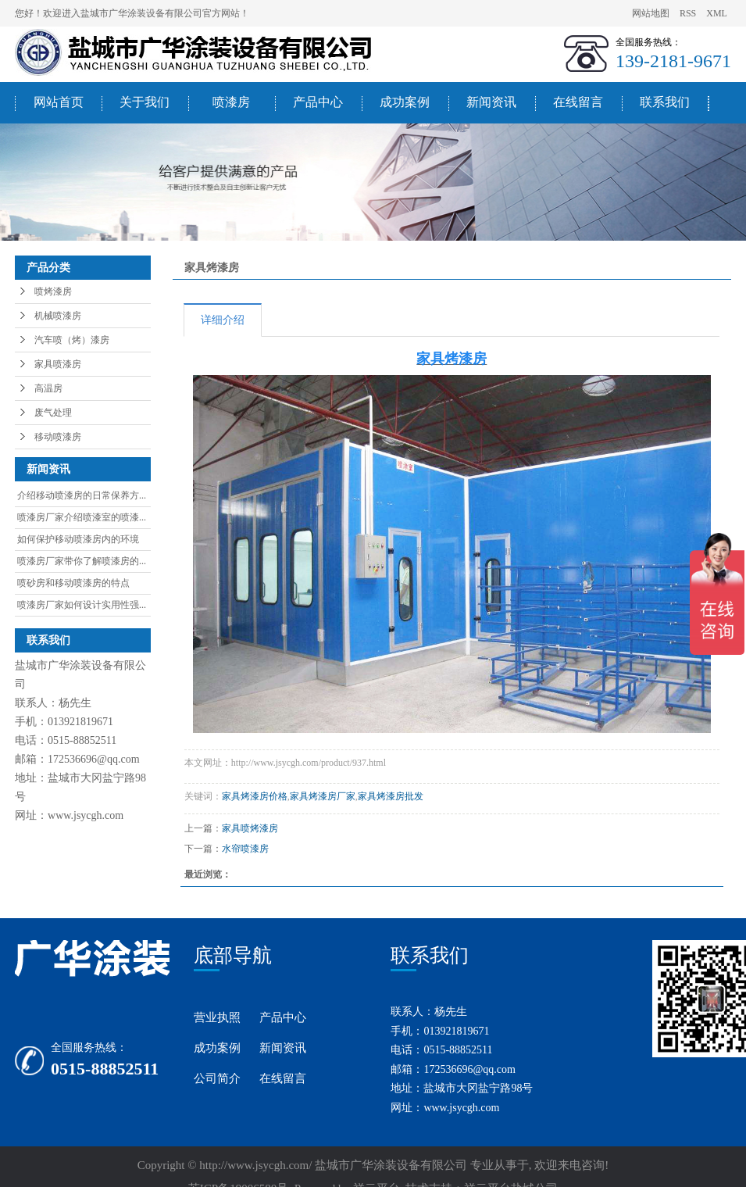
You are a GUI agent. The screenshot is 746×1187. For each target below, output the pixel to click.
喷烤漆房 (53, 291)
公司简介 (217, 1078)
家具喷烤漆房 (250, 828)
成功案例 (405, 102)
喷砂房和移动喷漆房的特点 (73, 582)
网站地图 (652, 13)
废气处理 (53, 412)
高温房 (48, 388)
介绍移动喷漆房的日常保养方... (81, 495)
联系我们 (665, 102)
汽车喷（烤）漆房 (71, 339)
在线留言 (578, 102)
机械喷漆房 (57, 315)
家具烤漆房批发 (390, 796)
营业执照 (217, 1017)
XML (716, 13)
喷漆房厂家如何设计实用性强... (81, 604)
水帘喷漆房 (245, 848)
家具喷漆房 (57, 364)
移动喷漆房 (57, 436)
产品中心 (318, 102)
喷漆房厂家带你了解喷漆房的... (81, 561)
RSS (688, 13)
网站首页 (59, 102)
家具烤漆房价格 (254, 796)
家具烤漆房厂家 (322, 796)
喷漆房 (231, 102)
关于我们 (145, 102)
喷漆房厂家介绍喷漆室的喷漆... (81, 517)
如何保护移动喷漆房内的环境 (78, 539)
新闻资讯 (491, 102)
